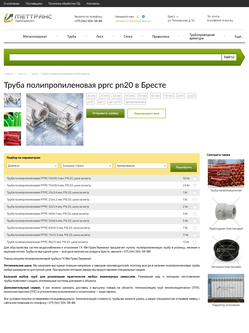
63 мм (155, 95)
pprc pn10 (115, 101)
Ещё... (239, 36)
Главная (9, 73)
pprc (101, 101)
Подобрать (184, 167)
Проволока (160, 36)
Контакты (93, 3)
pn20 (192, 95)
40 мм (130, 95)
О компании (11, 3)
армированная (135, 101)
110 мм (168, 95)
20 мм (91, 95)
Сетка (128, 36)
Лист (99, 36)
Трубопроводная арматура (202, 36)
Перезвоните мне (146, 113)
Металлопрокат (35, 36)
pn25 (90, 101)
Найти (229, 57)
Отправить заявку (105, 113)
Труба (71, 36)
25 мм (104, 95)
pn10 (181, 95)
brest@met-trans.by (220, 20)
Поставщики (34, 3)
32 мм (117, 95)
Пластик (22, 73)
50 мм (143, 95)
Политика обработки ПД (64, 3)
